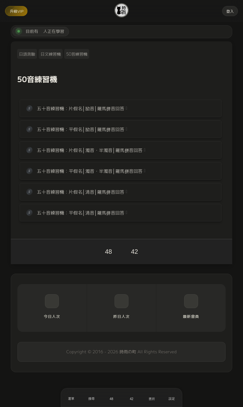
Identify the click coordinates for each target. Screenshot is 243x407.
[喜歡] (111, 397)
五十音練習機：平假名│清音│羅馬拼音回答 (81, 212)
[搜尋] (91, 397)
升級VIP (16, 11)
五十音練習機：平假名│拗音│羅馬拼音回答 (81, 129)
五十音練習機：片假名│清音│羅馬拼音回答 (81, 191)
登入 (230, 11)
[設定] (172, 397)
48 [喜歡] (108, 251)
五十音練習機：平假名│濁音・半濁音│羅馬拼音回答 (90, 170)
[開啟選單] (71, 397)
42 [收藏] (134, 251)
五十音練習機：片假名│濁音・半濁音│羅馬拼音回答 (90, 150)
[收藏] (132, 397)
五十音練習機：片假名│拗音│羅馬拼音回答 (81, 108)
